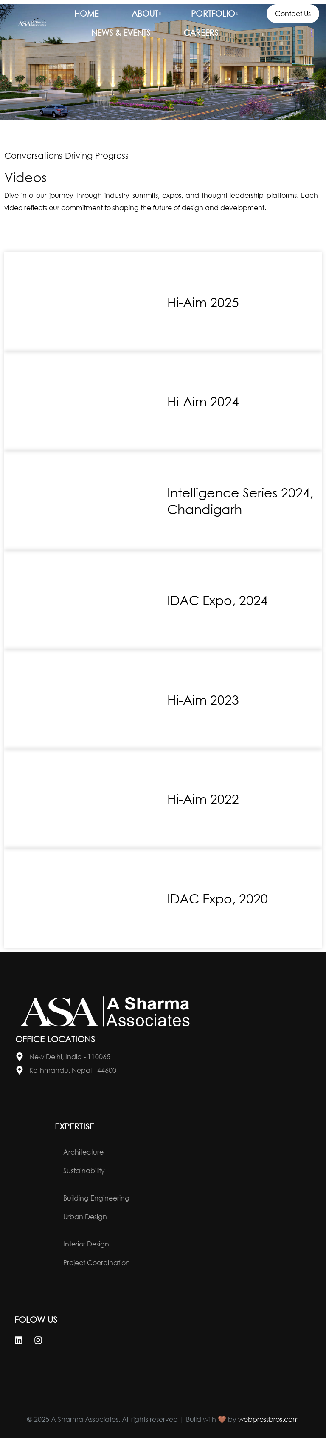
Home (86, 13)
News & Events (120, 32)
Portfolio (213, 13)
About (145, 13)
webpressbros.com (268, 1419)
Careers (200, 32)
